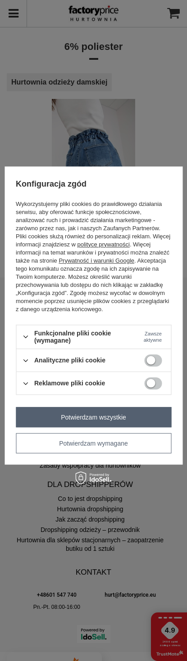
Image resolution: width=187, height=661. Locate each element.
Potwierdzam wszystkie (93, 417)
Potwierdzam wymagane (93, 443)
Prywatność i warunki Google (96, 260)
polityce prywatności (104, 244)
